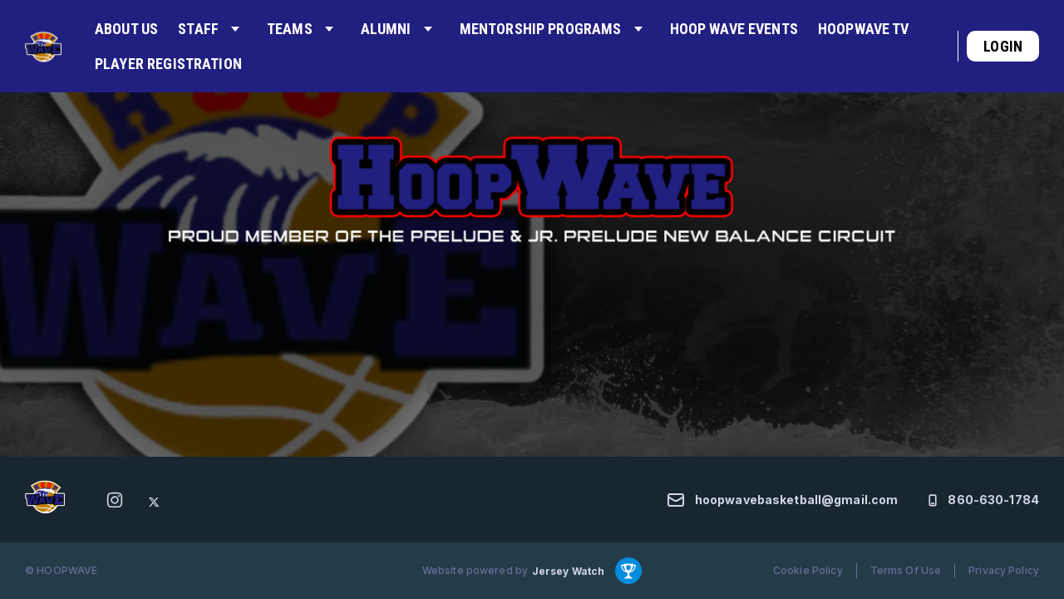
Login (1002, 46)
